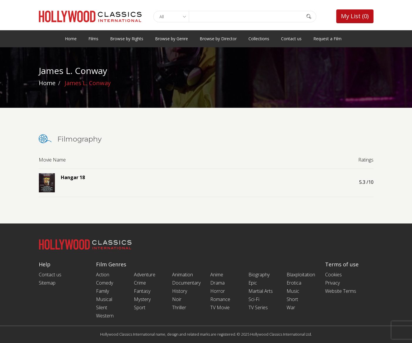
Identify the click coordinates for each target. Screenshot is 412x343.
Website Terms (340, 291)
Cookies (333, 274)
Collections (258, 38)
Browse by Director (218, 38)
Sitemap (47, 283)
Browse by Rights (126, 38)
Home (71, 38)
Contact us (291, 38)
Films (93, 38)
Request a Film (327, 38)
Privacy (332, 283)
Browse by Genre (171, 38)
